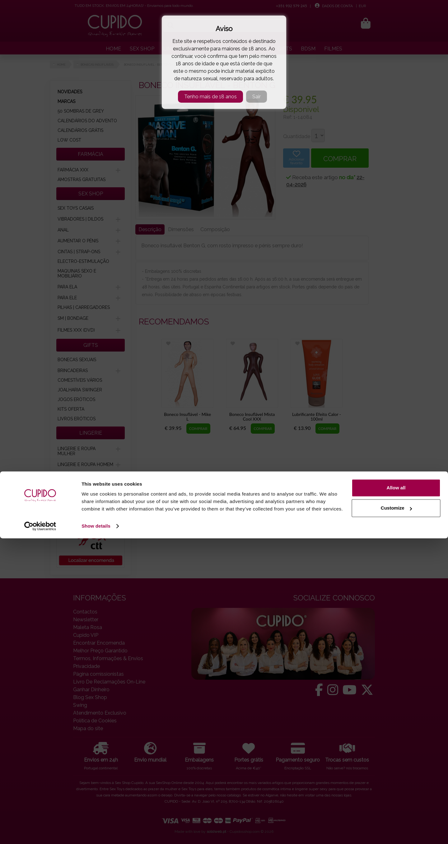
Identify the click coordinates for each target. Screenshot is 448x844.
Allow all (396, 793)
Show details (96, 831)
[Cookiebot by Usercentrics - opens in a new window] (40, 832)
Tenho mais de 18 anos (210, 97)
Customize (396, 813)
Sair (256, 97)
